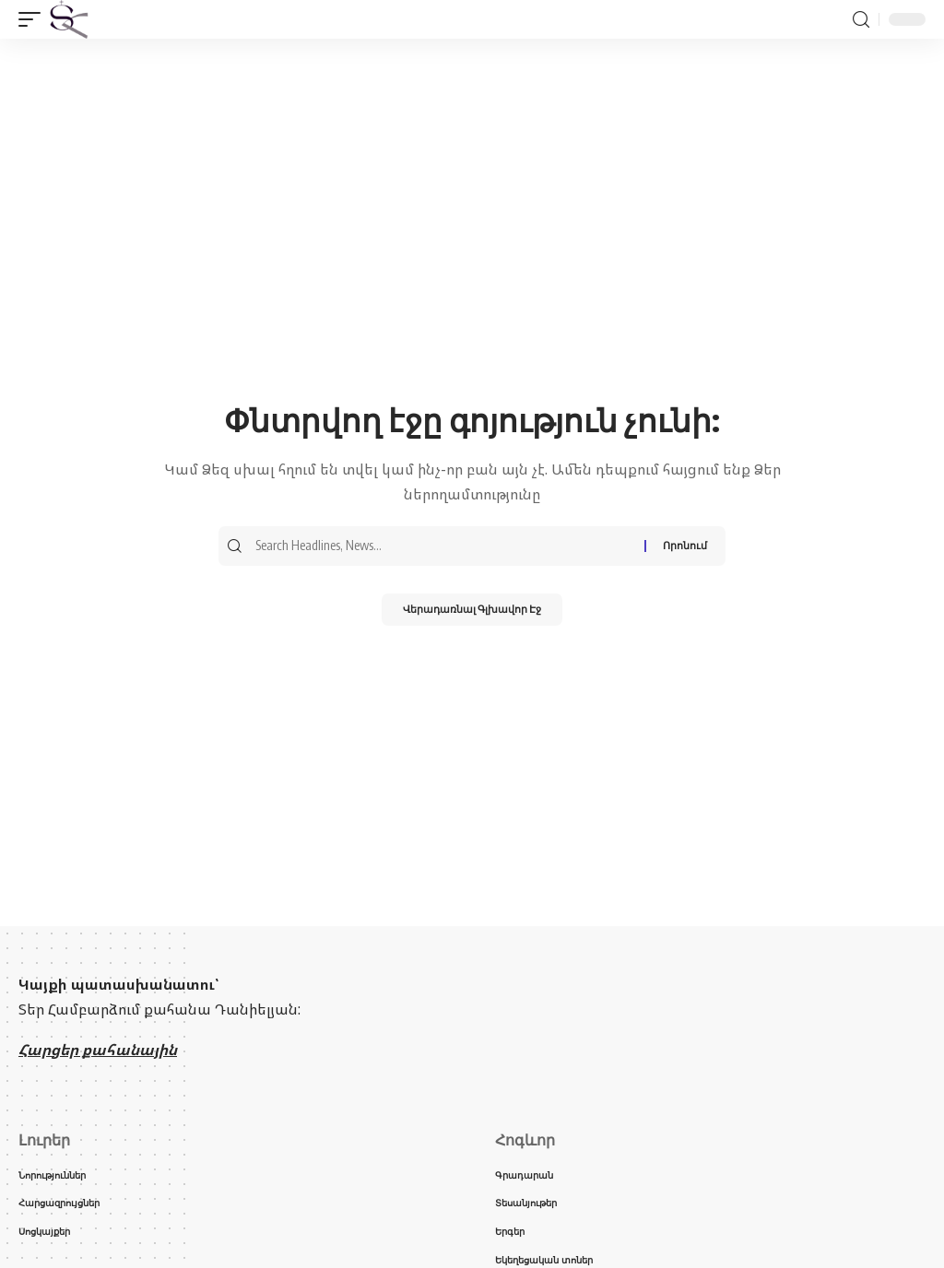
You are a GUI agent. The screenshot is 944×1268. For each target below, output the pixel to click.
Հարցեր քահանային (97, 1049)
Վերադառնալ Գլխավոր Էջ (472, 613)
